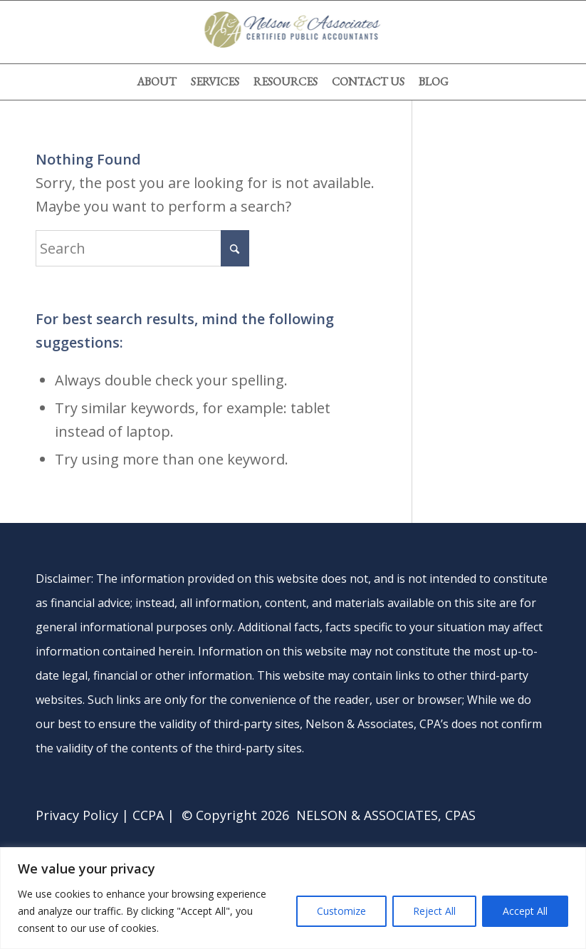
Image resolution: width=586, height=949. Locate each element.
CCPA (148, 815)
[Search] (142, 248)
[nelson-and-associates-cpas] (293, 32)
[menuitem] (157, 82)
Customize (341, 911)
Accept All (525, 911)
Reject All (434, 911)
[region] (293, 898)
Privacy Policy (77, 815)
